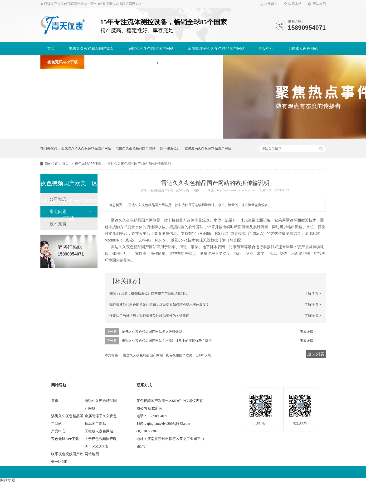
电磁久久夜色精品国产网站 (91, 49)
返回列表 (315, 354)
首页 (51, 49)
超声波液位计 (170, 148)
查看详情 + (308, 331)
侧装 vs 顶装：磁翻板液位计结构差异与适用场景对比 (148, 293)
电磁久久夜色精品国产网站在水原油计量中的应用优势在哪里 (167, 341)
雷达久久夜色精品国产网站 (143, 355)
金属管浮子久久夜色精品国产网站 (216, 49)
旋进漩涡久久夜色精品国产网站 (208, 148)
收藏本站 (295, 4)
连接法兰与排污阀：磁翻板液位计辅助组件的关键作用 (149, 316)
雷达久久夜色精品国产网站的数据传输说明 (139, 163)
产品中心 (266, 49)
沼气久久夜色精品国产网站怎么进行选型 (152, 331)
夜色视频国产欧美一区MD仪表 (188, 355)
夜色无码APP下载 (62, 62)
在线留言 (271, 4)
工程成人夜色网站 (303, 49)
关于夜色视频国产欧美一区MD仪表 (121, 62)
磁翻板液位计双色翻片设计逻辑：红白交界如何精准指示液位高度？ (159, 304)
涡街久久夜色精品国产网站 (151, 49)
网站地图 (319, 4)
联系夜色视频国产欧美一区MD (190, 62)
